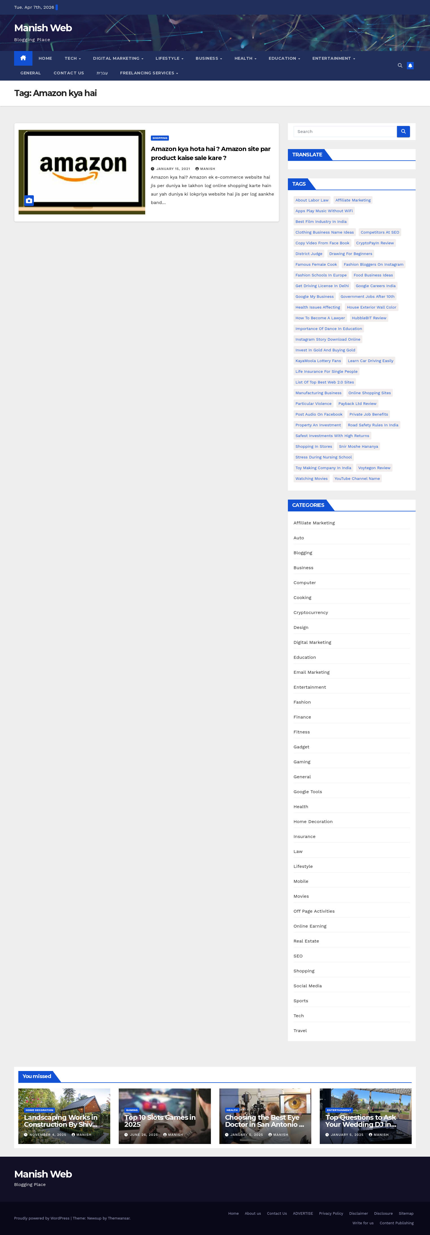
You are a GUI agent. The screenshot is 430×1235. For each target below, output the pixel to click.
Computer (305, 582)
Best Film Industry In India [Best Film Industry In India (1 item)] (321, 221)
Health (244, 58)
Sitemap (406, 1213)
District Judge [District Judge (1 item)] (309, 253)
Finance (302, 717)
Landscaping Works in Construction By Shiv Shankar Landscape (61, 1124)
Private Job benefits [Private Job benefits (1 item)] (368, 414)
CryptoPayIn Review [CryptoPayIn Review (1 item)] (375, 243)
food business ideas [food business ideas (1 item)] (373, 275)
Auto (299, 537)
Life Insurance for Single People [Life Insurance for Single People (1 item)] (327, 371)
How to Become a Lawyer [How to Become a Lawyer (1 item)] (320, 318)
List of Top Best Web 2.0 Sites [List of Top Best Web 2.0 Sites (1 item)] (325, 382)
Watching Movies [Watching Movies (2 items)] (312, 478)
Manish (205, 169)
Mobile (301, 881)
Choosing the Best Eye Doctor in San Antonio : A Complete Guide (263, 1124)
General (30, 73)
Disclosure (383, 1213)
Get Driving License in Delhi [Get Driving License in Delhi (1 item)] (322, 285)
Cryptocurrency (311, 612)
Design (301, 627)
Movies (301, 896)
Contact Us (69, 73)
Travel (300, 1030)
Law (298, 851)
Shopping (160, 137)
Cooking (302, 597)
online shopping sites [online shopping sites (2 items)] (370, 393)
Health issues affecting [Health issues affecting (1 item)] (318, 307)
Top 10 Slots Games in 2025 (160, 1120)
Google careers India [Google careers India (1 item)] (376, 285)
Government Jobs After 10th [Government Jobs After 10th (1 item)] (367, 296)
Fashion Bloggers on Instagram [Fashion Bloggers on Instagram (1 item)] (373, 264)
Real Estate (306, 941)
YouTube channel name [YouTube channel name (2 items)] (357, 478)
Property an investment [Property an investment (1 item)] (318, 425)
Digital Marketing (117, 58)
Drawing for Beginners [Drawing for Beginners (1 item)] (350, 253)
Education (283, 58)
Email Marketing (312, 672)
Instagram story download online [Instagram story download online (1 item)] (328, 339)
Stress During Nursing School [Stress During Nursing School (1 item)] (324, 457)
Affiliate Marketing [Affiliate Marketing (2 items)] (353, 200)
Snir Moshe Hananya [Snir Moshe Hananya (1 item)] (358, 446)
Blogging (303, 552)
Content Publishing (397, 1223)
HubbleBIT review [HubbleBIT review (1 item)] (369, 318)
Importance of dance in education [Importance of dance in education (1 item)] (329, 328)
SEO (298, 956)
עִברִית (102, 73)
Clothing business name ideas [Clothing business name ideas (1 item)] (325, 232)
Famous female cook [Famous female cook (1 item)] (316, 264)
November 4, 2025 (49, 1135)
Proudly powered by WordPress (42, 1218)
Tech (71, 58)
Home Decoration (313, 821)
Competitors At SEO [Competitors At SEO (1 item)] (380, 232)
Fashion (302, 702)
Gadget (301, 747)
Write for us (363, 1223)
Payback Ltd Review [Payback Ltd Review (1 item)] (357, 403)
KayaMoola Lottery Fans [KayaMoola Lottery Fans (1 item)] (318, 360)
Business (208, 58)
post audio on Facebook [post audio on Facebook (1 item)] (319, 414)
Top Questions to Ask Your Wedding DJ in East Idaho (360, 1124)
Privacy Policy (331, 1213)
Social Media (308, 985)
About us (253, 1213)
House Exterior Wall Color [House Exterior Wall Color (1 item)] (371, 307)
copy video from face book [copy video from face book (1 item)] (322, 243)
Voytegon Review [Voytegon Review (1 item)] (374, 467)
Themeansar (119, 1218)
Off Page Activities (314, 911)
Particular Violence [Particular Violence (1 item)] (314, 403)
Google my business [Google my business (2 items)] (315, 296)
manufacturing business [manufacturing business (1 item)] (318, 393)
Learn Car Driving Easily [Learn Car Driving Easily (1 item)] (370, 360)
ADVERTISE (303, 1213)
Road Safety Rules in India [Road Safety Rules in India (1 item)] (373, 425)
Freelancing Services (148, 73)
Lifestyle (168, 58)
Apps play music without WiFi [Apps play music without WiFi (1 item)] (324, 211)
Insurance (305, 836)
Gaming (302, 761)
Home (45, 58)
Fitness (302, 732)
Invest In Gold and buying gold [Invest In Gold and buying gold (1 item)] (325, 350)
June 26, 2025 (144, 1135)
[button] (400, 65)
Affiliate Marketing (314, 523)
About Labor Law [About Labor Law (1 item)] (312, 200)
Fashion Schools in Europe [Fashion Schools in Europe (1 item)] (321, 275)
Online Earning (310, 926)
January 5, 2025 (247, 1135)
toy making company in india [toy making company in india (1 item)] (323, 467)
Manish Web (43, 28)
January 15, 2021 (173, 169)
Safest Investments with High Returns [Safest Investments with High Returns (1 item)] (332, 435)
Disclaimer (358, 1213)
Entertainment (332, 58)
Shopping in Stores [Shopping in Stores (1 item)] (314, 446)
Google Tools (308, 791)
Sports (301, 1000)
